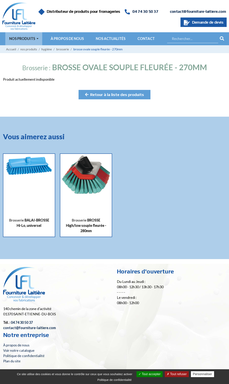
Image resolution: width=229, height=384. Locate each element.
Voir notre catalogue (19, 350)
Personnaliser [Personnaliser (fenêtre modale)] (202, 374)
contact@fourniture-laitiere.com (198, 11)
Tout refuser (177, 374)
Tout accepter (149, 374)
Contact (146, 38)
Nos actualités (110, 38)
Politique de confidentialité (24, 356)
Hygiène (46, 49)
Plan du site (12, 361)
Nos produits (28, 49)
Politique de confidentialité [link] (114, 379)
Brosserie (62, 49)
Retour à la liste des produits (114, 94)
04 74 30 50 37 (141, 11)
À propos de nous (67, 38)
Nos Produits (22, 38)
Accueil (11, 49)
